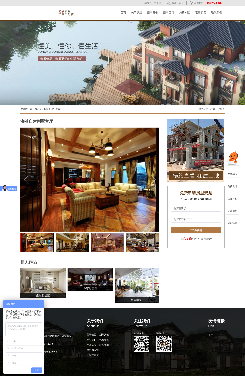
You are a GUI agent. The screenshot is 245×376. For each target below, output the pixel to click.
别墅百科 (168, 12)
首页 (123, 12)
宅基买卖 (200, 12)
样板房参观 (93, 350)
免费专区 (184, 12)
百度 (210, 334)
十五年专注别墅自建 (150, 3)
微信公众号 (178, 3)
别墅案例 (152, 12)
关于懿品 (136, 12)
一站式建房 (93, 355)
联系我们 (216, 12)
